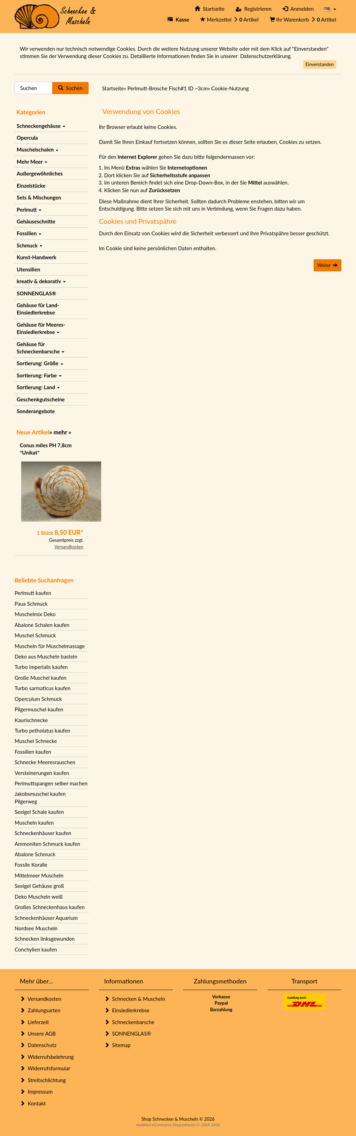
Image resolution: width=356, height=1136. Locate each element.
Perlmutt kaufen (33, 593)
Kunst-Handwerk (36, 257)
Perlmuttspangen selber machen (51, 783)
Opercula (27, 137)
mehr (60, 432)
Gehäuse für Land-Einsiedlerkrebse (38, 309)
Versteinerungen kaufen (42, 773)
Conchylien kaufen (36, 949)
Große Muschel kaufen (40, 678)
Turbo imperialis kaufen (41, 667)
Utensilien (28, 269)
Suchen (70, 88)
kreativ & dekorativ (41, 281)
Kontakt (33, 1103)
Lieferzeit (34, 1022)
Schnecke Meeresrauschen (45, 762)
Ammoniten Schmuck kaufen (47, 844)
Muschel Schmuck (35, 635)
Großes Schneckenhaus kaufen (49, 907)
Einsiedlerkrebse (126, 1010)
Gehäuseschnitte (36, 221)
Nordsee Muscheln (36, 928)
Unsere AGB (38, 1033)
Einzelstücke (31, 185)
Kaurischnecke (31, 720)
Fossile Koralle (31, 864)
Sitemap (117, 1045)
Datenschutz (38, 1045)
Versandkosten (68, 546)
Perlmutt (29, 209)
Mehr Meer (32, 161)
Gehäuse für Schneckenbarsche (40, 347)
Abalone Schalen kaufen (42, 625)
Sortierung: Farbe (39, 375)
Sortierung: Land (38, 387)
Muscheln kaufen (34, 822)
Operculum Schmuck (38, 699)
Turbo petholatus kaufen (42, 730)
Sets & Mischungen (39, 197)
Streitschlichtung (43, 1080)
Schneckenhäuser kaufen (43, 833)
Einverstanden (320, 64)
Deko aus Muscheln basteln (46, 656)
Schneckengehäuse (41, 126)
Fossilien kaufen (33, 752)
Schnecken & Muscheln (134, 999)
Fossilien (29, 233)
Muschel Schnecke (36, 741)
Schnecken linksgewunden (45, 938)
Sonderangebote (36, 411)
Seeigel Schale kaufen (39, 812)
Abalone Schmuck (35, 854)
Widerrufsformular (45, 1068)
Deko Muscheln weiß (39, 896)
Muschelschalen (37, 149)
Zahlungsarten (40, 1010)
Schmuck (29, 245)
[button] (330, 8)
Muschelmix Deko (35, 614)
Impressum (36, 1091)
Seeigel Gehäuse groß (39, 886)
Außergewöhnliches (40, 173)
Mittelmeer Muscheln (39, 875)
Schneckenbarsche (129, 1022)
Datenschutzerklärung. (266, 56)
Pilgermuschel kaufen (39, 709)
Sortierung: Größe (40, 363)
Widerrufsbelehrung (47, 1057)
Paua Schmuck (31, 603)
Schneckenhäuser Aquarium (46, 918)
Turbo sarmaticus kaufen (43, 688)
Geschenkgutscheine (41, 399)
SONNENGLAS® (36, 293)
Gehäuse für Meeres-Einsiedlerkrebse (41, 328)
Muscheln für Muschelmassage (50, 646)
